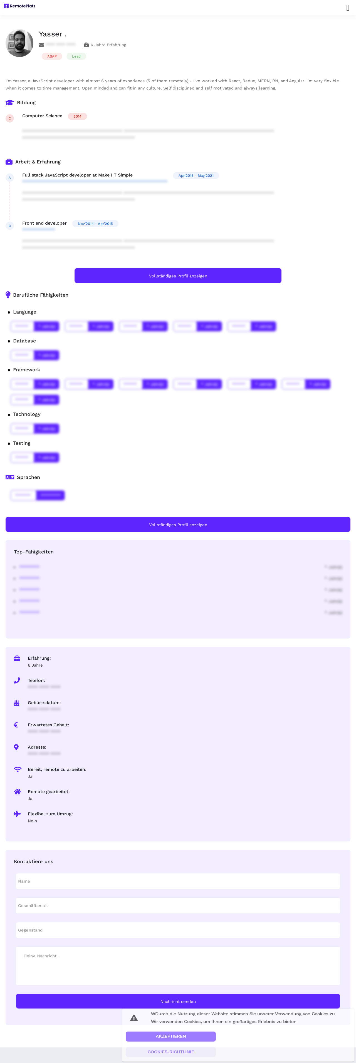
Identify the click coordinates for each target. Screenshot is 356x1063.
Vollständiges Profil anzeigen (178, 276)
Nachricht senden (178, 1001)
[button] (171, 1044)
